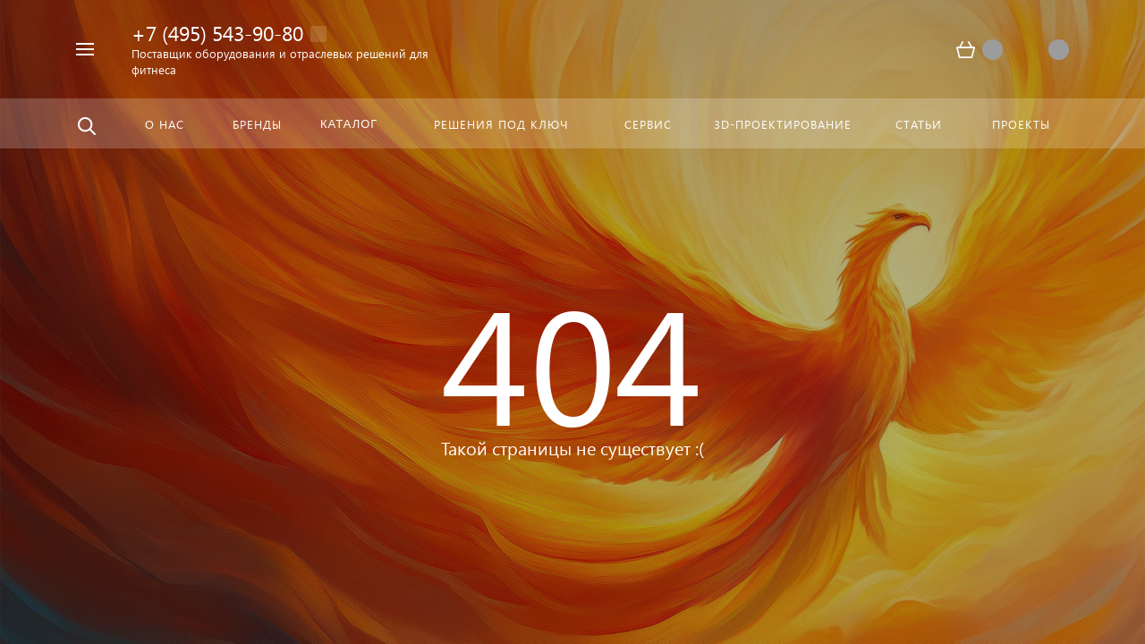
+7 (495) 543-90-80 (217, 33)
